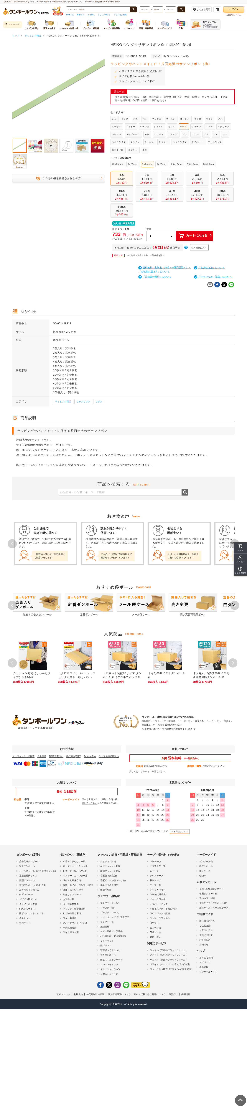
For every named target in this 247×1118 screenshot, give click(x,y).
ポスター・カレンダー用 (75, 875)
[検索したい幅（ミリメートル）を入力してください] (158, 9)
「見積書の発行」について (155, 276)
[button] (240, 570)
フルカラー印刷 (207, 898)
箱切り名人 (155, 937)
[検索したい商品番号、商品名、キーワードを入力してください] (98, 9)
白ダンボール (26, 894)
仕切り (202, 875)
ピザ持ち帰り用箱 (72, 913)
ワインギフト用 (71, 932)
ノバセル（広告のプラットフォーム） (169, 955)
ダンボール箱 (206, 861)
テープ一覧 (155, 885)
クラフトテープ (157, 866)
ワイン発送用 (69, 918)
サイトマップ (63, 994)
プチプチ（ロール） (110, 903)
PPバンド (154, 923)
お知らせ (203, 944)
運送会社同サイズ (28, 875)
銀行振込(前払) (73, 756)
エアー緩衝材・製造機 (111, 931)
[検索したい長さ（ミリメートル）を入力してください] (145, 9)
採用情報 (185, 994)
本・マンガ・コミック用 (75, 866)
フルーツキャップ (109, 964)
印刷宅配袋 (105, 890)
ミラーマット (107, 941)
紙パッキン (105, 945)
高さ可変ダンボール (29, 890)
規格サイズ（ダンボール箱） (213, 903)
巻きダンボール (108, 955)
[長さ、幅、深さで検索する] (181, 9)
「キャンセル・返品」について (213, 276)
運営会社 (173, 994)
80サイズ (80, 15)
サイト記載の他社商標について (149, 994)
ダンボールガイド (208, 971)
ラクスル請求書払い (109, 756)
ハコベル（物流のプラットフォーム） (169, 959)
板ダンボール (206, 866)
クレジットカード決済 (23, 756)
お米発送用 (68, 899)
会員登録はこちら (233, 15)
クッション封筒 (120, 15)
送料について (206, 935)
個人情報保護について (119, 994)
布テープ (154, 871)
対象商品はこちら (180, 831)
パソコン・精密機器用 (74, 908)
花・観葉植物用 (71, 904)
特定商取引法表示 (95, 994)
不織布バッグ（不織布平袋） (164, 908)
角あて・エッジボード (111, 959)
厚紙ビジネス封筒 (109, 885)
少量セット (24, 918)
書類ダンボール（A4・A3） (33, 885)
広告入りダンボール (29, 861)
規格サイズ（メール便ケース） (214, 907)
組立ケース (204, 871)
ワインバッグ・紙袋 (160, 913)
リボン (98, 401)
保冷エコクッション (110, 969)
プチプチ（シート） (110, 912)
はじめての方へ (207, 921)
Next (234, 605)
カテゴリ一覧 (12, 24)
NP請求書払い (56, 756)
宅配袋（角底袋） (109, 875)
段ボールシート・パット (31, 913)
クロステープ (156, 875)
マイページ (204, 962)
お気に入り (199, 247)
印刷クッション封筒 (110, 871)
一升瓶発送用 (69, 927)
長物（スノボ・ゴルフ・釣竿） (78, 885)
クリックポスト (104, 15)
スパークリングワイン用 (75, 923)
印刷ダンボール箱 (208, 893)
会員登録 (203, 967)
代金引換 (41, 756)
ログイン (233, 9)
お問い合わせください (213, 766)
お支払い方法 (206, 930)
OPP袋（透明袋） (159, 894)
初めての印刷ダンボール (211, 888)
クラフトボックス (28, 904)
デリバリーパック (159, 904)
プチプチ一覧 (107, 922)
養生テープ (155, 880)
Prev (12, 543)
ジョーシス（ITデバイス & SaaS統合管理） (171, 969)
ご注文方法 (204, 925)
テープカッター (157, 890)
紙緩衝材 (104, 926)
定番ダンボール (27, 866)
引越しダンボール (72, 894)
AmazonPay (90, 756)
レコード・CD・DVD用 (75, 871)
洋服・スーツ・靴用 (73, 890)
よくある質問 (206, 957)
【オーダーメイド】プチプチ (114, 917)
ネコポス (91, 15)
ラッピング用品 (63, 401)
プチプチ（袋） (108, 907)
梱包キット (24, 923)
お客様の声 (204, 939)
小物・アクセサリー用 (74, 861)
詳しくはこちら (137, 771)
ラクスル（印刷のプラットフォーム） (169, 950)
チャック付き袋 (157, 899)
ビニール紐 (155, 927)
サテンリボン (83, 401)
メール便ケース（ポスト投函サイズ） (38, 871)
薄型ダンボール (27, 880)
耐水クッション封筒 (110, 866)
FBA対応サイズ (27, 908)
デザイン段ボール (28, 899)
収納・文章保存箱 (72, 880)
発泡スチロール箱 (109, 974)
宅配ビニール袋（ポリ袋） (113, 880)
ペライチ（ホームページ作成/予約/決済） (170, 964)
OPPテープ (155, 861)
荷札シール (155, 932)
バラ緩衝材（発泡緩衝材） (113, 936)
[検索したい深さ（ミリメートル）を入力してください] (171, 9)
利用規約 (78, 994)
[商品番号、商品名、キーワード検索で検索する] (133, 9)
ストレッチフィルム (160, 918)
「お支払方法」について (209, 267)
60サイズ (70, 15)
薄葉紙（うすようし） (111, 950)
